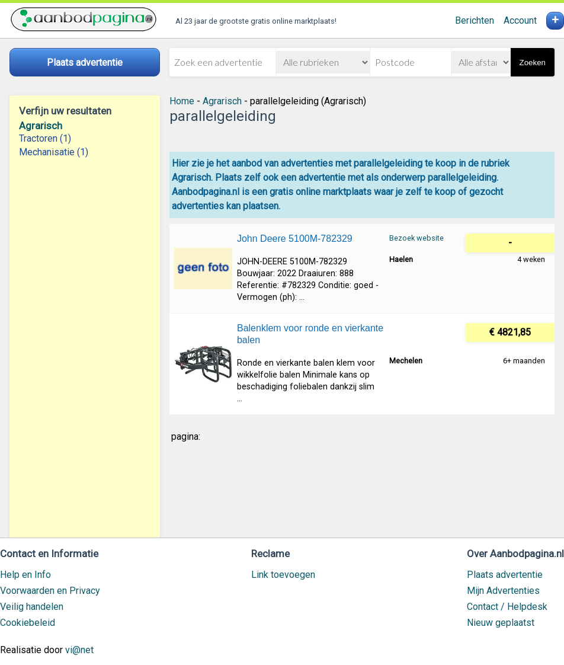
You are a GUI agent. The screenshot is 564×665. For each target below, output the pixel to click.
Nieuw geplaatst (500, 622)
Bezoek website (416, 238)
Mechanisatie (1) (53, 152)
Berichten (474, 20)
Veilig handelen (31, 606)
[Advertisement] (84, 348)
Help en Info (25, 574)
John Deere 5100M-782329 (294, 239)
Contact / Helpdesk (507, 606)
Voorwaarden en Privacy (50, 590)
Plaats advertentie (505, 574)
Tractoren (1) (45, 138)
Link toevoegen (283, 574)
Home (181, 101)
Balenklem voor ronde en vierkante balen (310, 334)
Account (520, 20)
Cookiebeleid (27, 622)
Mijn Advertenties (503, 590)
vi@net (79, 650)
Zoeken (533, 62)
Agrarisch (40, 126)
